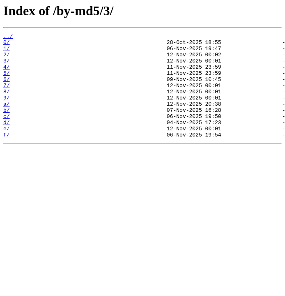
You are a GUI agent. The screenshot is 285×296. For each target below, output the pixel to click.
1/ (6, 52)
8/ (6, 103)
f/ (6, 155)
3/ (6, 66)
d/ (6, 140)
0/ (6, 44)
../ (8, 37)
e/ (6, 148)
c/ (6, 133)
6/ (6, 88)
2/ (6, 59)
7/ (6, 96)
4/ (6, 74)
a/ (6, 118)
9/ (6, 111)
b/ (6, 126)
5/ (6, 81)
